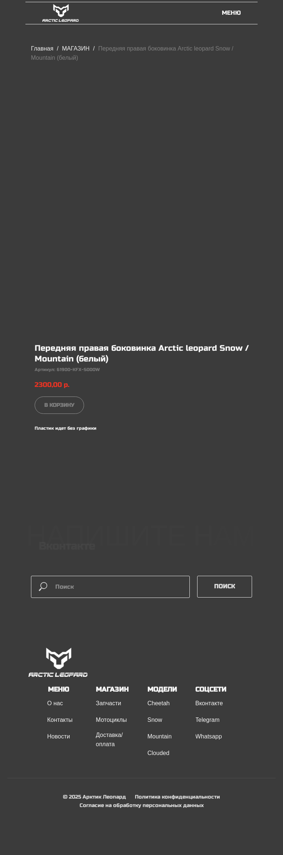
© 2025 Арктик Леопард (94, 797)
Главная (42, 48)
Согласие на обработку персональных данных (142, 805)
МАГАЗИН (76, 48)
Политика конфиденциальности (177, 797)
